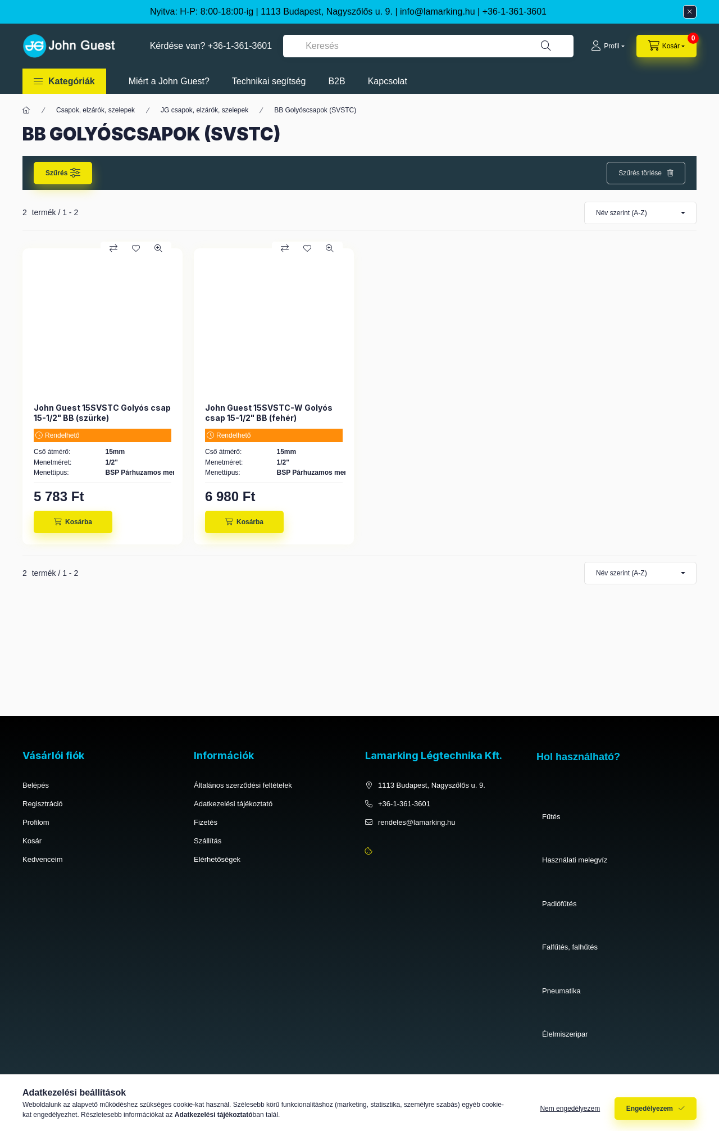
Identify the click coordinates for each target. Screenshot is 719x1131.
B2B (336, 81)
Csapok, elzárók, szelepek (95, 110)
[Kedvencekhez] (136, 248)
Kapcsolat (387, 81)
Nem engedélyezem (570, 1112)
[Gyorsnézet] (158, 248)
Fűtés (551, 816)
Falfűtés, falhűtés (570, 947)
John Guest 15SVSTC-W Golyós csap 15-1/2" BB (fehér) (269, 413)
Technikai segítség (269, 81)
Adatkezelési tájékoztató (233, 804)
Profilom (35, 822)
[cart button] (666, 46)
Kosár (32, 841)
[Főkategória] (26, 110)
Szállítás (207, 841)
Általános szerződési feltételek (243, 785)
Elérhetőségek (217, 859)
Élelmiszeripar (565, 1034)
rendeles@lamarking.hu (417, 822)
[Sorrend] (640, 213)
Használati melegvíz (574, 860)
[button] (64, 81)
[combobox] (428, 46)
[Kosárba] (73, 522)
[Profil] (607, 46)
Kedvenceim (42, 859)
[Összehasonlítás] (113, 248)
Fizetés (205, 822)
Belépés (35, 785)
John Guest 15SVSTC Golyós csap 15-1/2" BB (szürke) (102, 413)
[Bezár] (690, 12)
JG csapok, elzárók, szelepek (204, 110)
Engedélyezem (649, 1112)
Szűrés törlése (640, 173)
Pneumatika (561, 991)
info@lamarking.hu (437, 11)
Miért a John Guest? (169, 81)
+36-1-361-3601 (515, 11)
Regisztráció (42, 804)
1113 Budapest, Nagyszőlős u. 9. (431, 785)
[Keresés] (546, 46)
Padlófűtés (559, 904)
